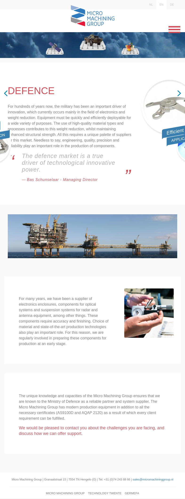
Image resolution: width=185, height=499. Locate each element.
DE (172, 4)
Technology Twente (105, 494)
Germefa (133, 494)
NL (151, 4)
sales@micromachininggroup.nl (155, 480)
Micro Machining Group (64, 494)
